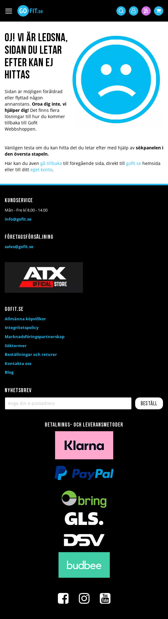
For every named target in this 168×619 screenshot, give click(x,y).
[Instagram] (84, 598)
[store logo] (30, 11)
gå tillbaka (51, 163)
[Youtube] (105, 598)
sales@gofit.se (19, 246)
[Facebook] (63, 598)
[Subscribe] (149, 403)
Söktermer (16, 345)
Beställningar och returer (31, 354)
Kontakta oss (18, 363)
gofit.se (133, 163)
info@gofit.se (18, 219)
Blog (9, 372)
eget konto (41, 169)
